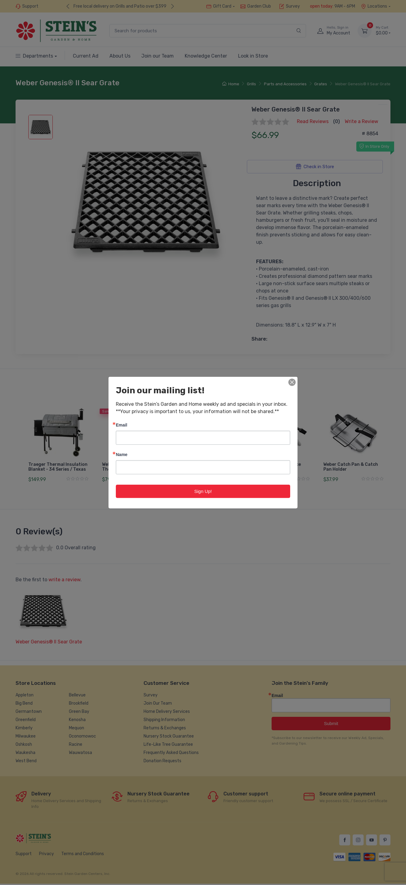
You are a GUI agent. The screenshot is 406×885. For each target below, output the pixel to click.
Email (121, 424)
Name (121, 454)
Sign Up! (203, 491)
